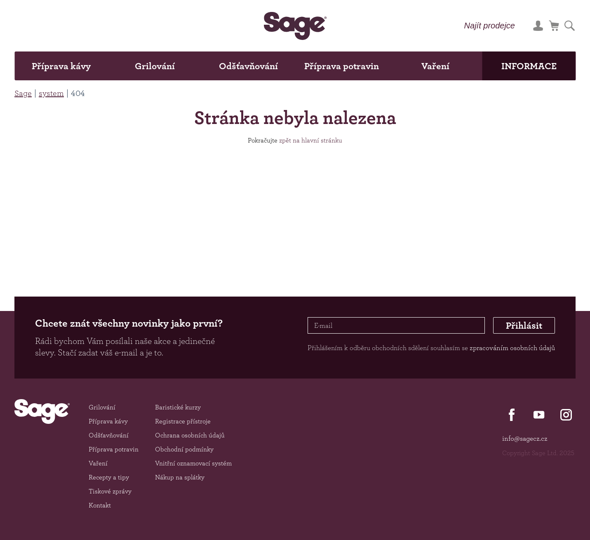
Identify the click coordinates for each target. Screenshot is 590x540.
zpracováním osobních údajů (512, 348)
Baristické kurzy (178, 407)
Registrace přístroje (183, 421)
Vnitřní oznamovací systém (193, 463)
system (51, 93)
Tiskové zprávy (110, 491)
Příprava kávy (61, 66)
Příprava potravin (341, 66)
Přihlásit (524, 325)
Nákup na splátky (180, 477)
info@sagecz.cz (525, 438)
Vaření (435, 66)
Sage (23, 93)
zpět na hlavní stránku (310, 140)
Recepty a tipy (109, 477)
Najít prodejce (489, 25)
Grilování (155, 66)
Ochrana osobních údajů (190, 435)
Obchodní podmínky (184, 449)
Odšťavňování (248, 66)
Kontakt (100, 505)
